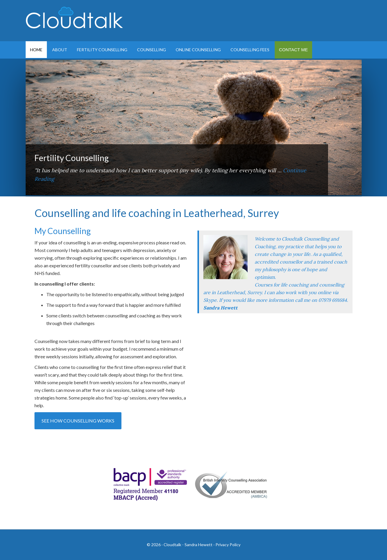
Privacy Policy (228, 544)
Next (351, 185)
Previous (336, 185)
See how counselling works (78, 420)
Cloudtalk (76, 20)
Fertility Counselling (71, 158)
